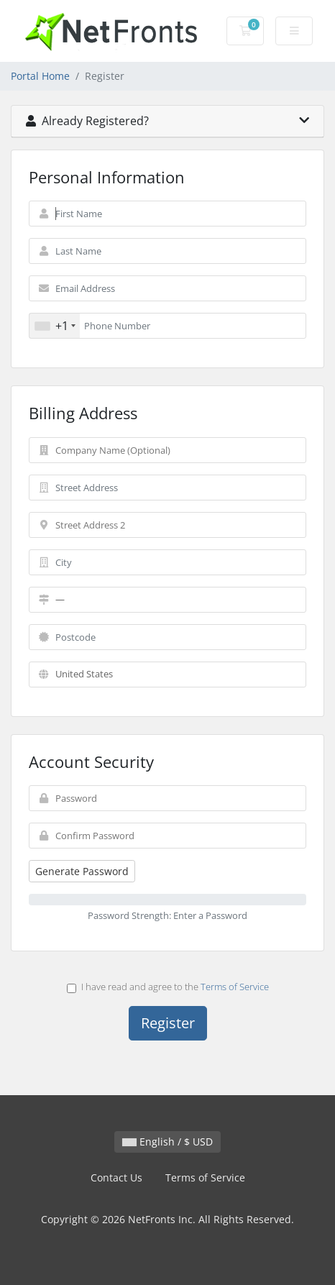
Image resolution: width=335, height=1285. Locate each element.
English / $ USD (167, 1141)
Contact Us (116, 1177)
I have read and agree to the (168, 986)
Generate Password (82, 871)
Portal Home (40, 76)
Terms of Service (235, 986)
